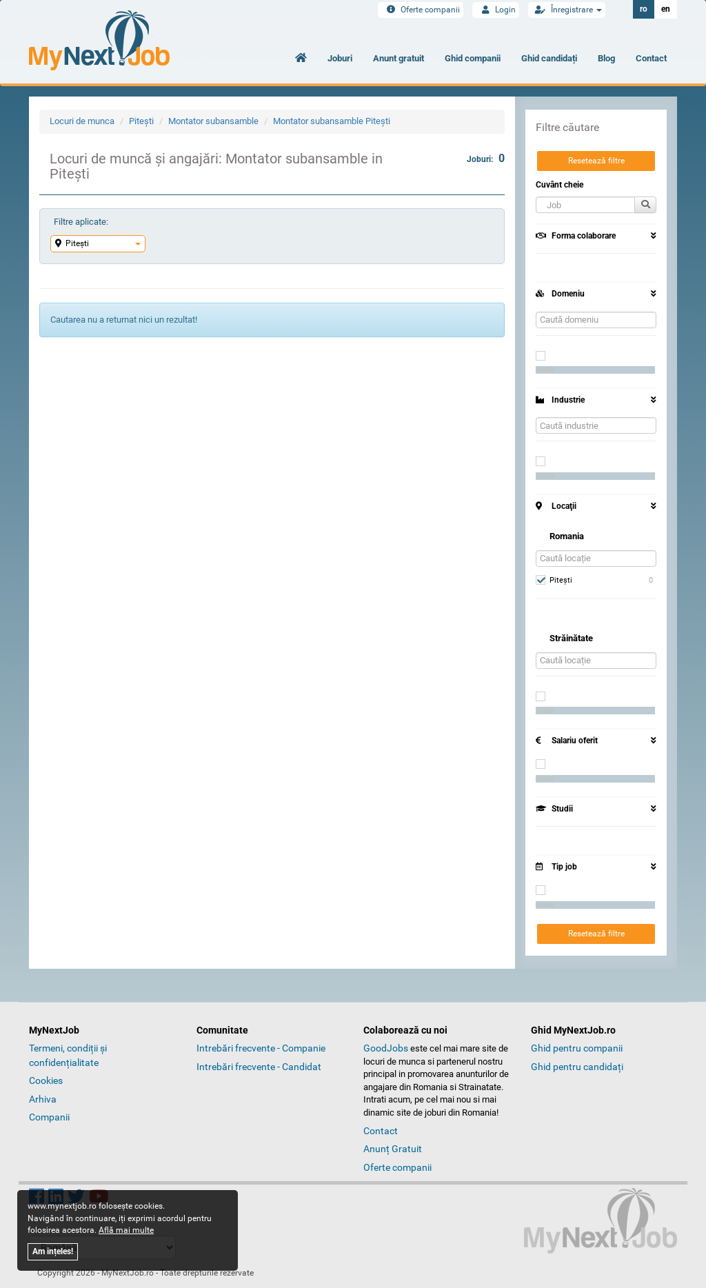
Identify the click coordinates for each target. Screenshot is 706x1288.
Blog (606, 58)
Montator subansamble (213, 121)
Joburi (339, 58)
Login (496, 9)
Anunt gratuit (398, 58)
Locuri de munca (82, 121)
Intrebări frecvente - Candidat (258, 1066)
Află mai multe (126, 1230)
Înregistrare (567, 9)
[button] (585, 205)
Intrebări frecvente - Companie (260, 1048)
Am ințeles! (52, 1251)
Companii (49, 1117)
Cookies (46, 1080)
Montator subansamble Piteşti (331, 121)
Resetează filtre (596, 160)
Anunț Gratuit (392, 1148)
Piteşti (141, 121)
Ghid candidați (549, 58)
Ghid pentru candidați (577, 1066)
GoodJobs (385, 1048)
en (665, 9)
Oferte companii (420, 9)
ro (643, 9)
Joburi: (486, 158)
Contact (651, 58)
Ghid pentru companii (577, 1048)
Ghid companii (473, 58)
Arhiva (43, 1099)
